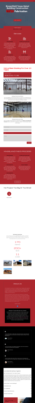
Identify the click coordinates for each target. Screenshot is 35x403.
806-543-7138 (17, 29)
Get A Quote (17, 20)
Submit (29, 142)
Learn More (17, 275)
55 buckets (5, 121)
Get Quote (17, 181)
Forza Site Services (12, 99)
